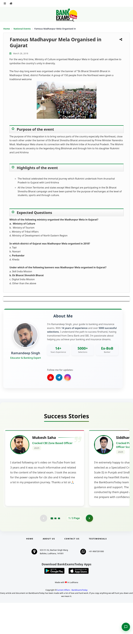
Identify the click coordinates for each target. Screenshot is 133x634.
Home (6, 28)
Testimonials (98, 569)
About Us (49, 569)
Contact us (71, 569)
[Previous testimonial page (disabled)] (43, 549)
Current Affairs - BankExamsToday (72, 621)
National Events (22, 28)
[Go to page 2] (55, 549)
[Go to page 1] (51, 549)
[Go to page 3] (59, 549)
